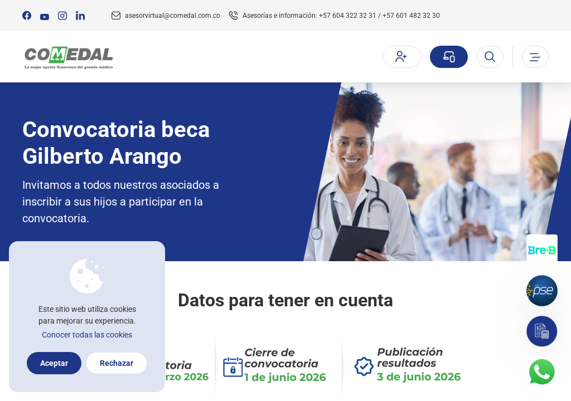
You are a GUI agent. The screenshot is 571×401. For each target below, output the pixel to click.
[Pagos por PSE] (542, 290)
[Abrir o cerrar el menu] (535, 57)
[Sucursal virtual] (449, 57)
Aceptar (54, 363)
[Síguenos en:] (26, 15)
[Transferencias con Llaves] (542, 250)
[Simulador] (542, 331)
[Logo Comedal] (68, 57)
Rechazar (116, 363)
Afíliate (401, 56)
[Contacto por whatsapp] (542, 372)
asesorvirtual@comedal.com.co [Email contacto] (172, 15)
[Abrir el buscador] (490, 57)
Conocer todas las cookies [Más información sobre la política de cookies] (87, 334)
